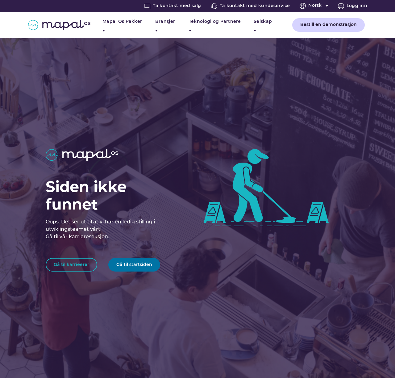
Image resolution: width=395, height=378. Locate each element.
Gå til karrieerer (71, 265)
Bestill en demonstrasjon (328, 25)
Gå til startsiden (134, 265)
